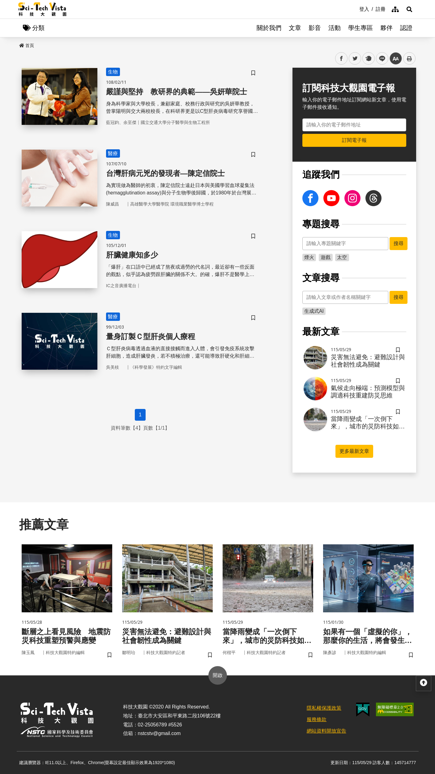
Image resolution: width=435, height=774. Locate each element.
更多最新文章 (354, 451)
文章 (295, 27)
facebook (341, 58)
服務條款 (316, 719)
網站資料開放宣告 (326, 731)
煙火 (309, 257)
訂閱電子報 (354, 140)
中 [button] (395, 58)
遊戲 (326, 257)
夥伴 (386, 27)
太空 (342, 257)
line (380, 58)
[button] (409, 9)
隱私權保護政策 (324, 708)
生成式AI (314, 311)
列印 (409, 58)
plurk (368, 58)
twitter (355, 58)
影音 (315, 27)
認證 (406, 27)
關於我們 (269, 27)
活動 (334, 27)
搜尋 (398, 243)
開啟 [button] (218, 675)
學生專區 (360, 27)
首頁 (26, 45)
